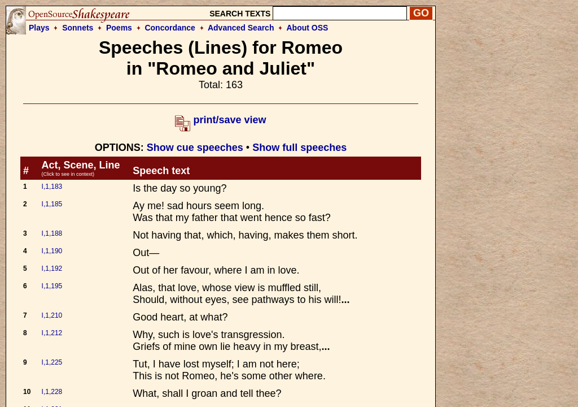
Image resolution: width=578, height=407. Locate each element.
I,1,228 (52, 392)
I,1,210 (52, 315)
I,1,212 (52, 333)
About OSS (308, 27)
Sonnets (77, 27)
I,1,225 (52, 362)
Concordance (169, 27)
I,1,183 (52, 186)
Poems (119, 27)
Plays (39, 27)
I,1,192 (52, 268)
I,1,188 (52, 233)
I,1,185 (52, 204)
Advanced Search (241, 27)
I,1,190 (52, 251)
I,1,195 (52, 286)
